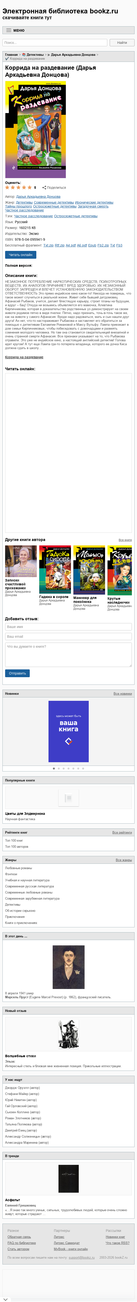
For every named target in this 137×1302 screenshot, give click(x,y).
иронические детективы (94, 202)
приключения (15, 917)
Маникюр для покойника (85, 600)
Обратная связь (19, 1237)
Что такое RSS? (117, 1243)
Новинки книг (115, 1237)
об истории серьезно (20, 910)
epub (92, 245)
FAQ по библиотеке (22, 1243)
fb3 (119, 245)
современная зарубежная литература (32, 898)
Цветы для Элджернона (25, 814)
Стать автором (18, 1249)
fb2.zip (103, 245)
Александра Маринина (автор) (27, 1142)
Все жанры (124, 860)
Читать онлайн (20, 255)
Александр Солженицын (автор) (28, 1136)
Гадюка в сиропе (53, 597)
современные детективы (54, 202)
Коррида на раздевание (24, 357)
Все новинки (123, 693)
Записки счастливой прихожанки (15, 584)
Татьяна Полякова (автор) (23, 1124)
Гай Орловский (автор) (21, 1106)
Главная (11, 55)
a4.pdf (71, 245)
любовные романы (18, 868)
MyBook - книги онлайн (71, 1249)
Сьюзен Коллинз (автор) (22, 1112)
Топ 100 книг (14, 840)
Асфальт (12, 1200)
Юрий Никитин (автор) (21, 1100)
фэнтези (11, 874)
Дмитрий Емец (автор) (21, 1130)
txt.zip (48, 245)
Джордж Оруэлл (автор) (22, 1088)
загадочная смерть (93, 206)
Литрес (59, 1237)
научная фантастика (20, 819)
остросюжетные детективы (55, 206)
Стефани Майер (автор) (22, 1094)
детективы (12, 904)
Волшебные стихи (20, 1056)
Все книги (125, 540)
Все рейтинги (122, 832)
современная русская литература (29, 886)
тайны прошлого (18, 206)
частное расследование (24, 210)
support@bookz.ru (82, 1257)
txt (112, 245)
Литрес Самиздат (67, 1243)
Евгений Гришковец (20, 1205)
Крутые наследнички (119, 600)
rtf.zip (60, 245)
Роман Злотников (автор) (23, 1118)
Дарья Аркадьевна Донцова (73, 55)
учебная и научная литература (27, 880)
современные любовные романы (28, 892)
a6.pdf (82, 245)
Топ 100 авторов (16, 846)
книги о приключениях (21, 923)
